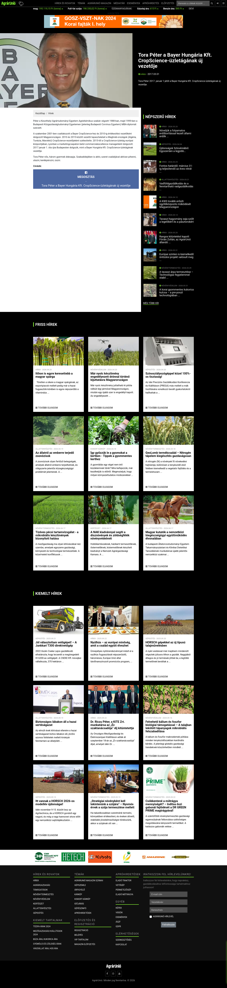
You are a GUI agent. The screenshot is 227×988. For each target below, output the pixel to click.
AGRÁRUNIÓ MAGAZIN (99, 3)
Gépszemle (80, 885)
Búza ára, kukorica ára (45, 939)
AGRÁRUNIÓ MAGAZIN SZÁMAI (88, 880)
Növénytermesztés (43, 894)
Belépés (78, 935)
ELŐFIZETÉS (167, 3)
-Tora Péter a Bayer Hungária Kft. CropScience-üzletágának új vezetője (86, 179)
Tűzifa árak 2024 (41, 926)
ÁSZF (118, 922)
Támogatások (40, 890)
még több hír (151, 303)
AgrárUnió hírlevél (163, 916)
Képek (119, 908)
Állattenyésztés (42, 908)
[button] (20, 3)
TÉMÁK (81, 3)
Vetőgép (120, 885)
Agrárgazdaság (41, 885)
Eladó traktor (123, 880)
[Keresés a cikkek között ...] (193, 3)
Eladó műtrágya (124, 894)
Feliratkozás (168, 924)
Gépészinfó (80, 908)
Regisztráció (81, 930)
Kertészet (38, 904)
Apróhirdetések (82, 913)
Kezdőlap (40, 113)
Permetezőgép (123, 890)
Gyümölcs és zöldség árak (47, 944)
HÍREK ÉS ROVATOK (65, 3)
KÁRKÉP (78, 894)
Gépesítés (38, 913)
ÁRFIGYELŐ (79, 890)
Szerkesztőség (124, 940)
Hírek (142, 74)
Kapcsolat (121, 944)
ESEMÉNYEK (133, 3)
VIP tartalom (81, 939)
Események (121, 917)
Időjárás (79, 904)
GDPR (118, 926)
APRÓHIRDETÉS (150, 3)
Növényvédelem (41, 899)
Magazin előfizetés (84, 944)
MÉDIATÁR (119, 3)
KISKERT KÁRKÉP (82, 899)
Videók (119, 912)
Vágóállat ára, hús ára (45, 948)
